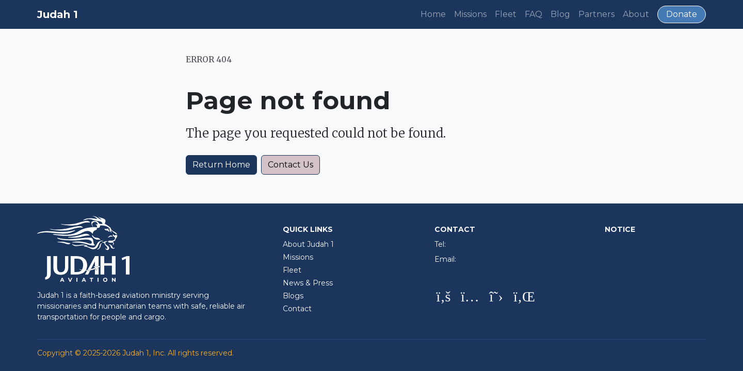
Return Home (221, 165)
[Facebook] (443, 297)
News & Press (308, 283)
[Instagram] (470, 297)
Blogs (293, 295)
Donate (681, 14)
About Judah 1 (308, 244)
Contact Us (290, 165)
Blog (560, 14)
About (636, 14)
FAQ (533, 14)
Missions (470, 14)
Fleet (505, 14)
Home (433, 14)
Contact (297, 308)
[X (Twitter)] (496, 297)
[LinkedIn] (522, 297)
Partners (596, 14)
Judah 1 (57, 14)
